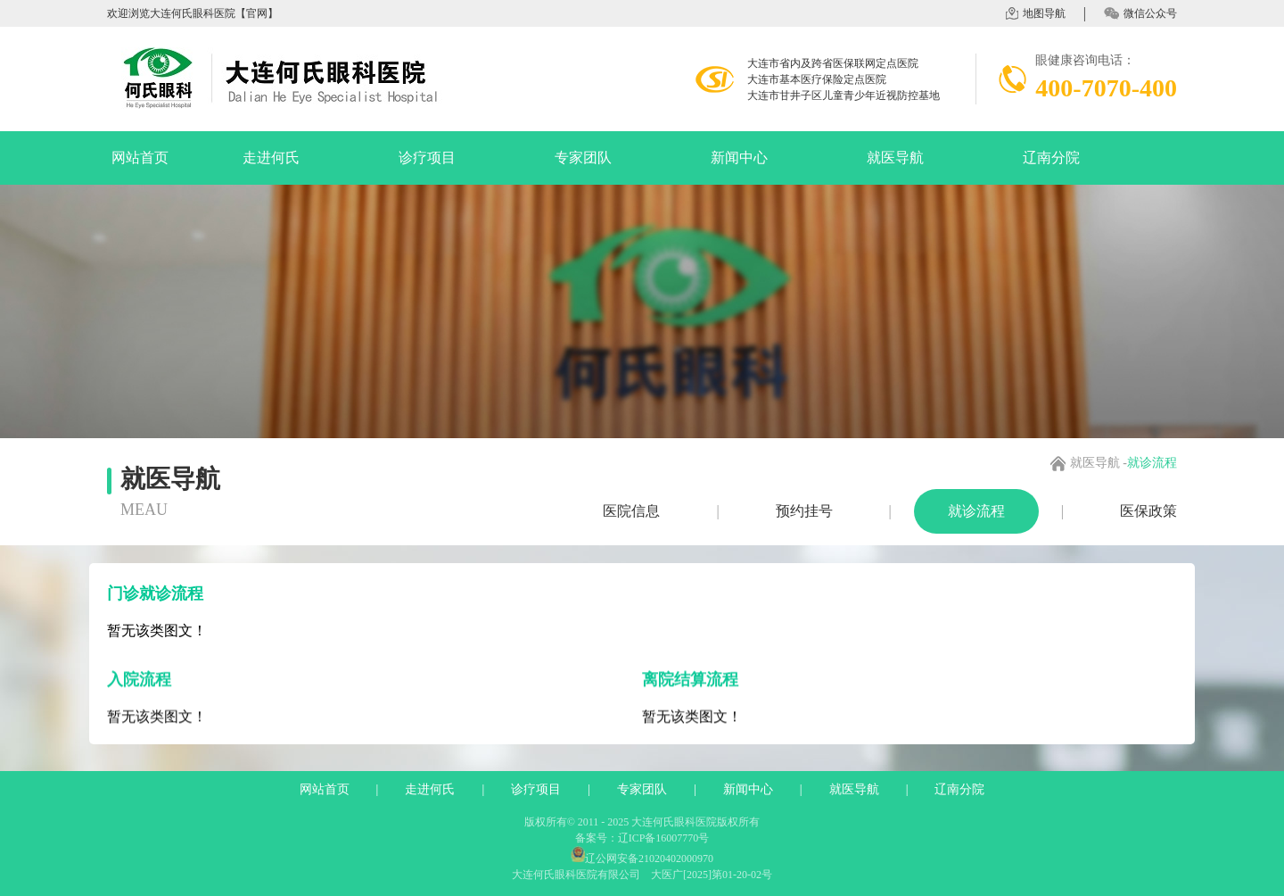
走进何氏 (271, 157)
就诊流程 (976, 511)
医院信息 (631, 511)
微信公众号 (1140, 13)
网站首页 (140, 157)
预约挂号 (804, 511)
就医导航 (895, 157)
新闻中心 (739, 157)
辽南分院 (1051, 157)
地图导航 (1036, 13)
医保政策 (1148, 511)
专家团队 (583, 157)
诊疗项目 (427, 157)
